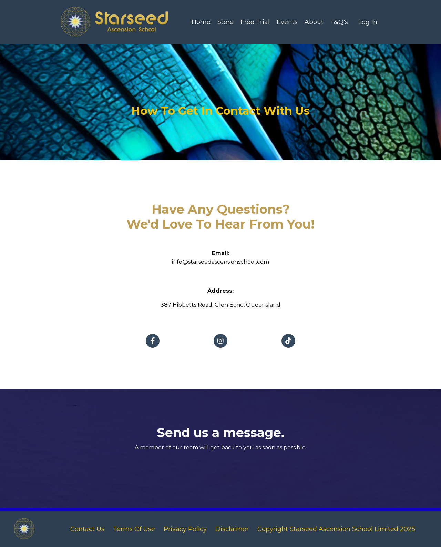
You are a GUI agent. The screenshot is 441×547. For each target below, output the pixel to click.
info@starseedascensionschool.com (220, 265)
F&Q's (339, 22)
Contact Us (87, 529)
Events (287, 22)
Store (225, 22)
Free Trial (255, 22)
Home (201, 22)
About (314, 22)
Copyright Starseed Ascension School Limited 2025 (336, 529)
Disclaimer (232, 529)
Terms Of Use (135, 529)
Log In (367, 22)
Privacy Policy (186, 529)
